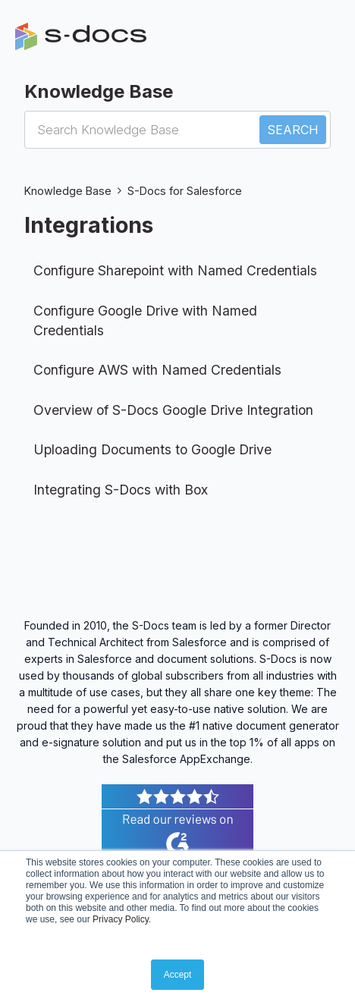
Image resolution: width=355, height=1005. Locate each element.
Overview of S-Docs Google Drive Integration (173, 410)
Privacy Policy (121, 919)
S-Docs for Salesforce (184, 190)
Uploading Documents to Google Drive (152, 449)
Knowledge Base (68, 190)
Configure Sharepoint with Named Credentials (175, 270)
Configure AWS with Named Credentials (157, 370)
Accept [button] (178, 974)
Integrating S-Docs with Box (120, 490)
